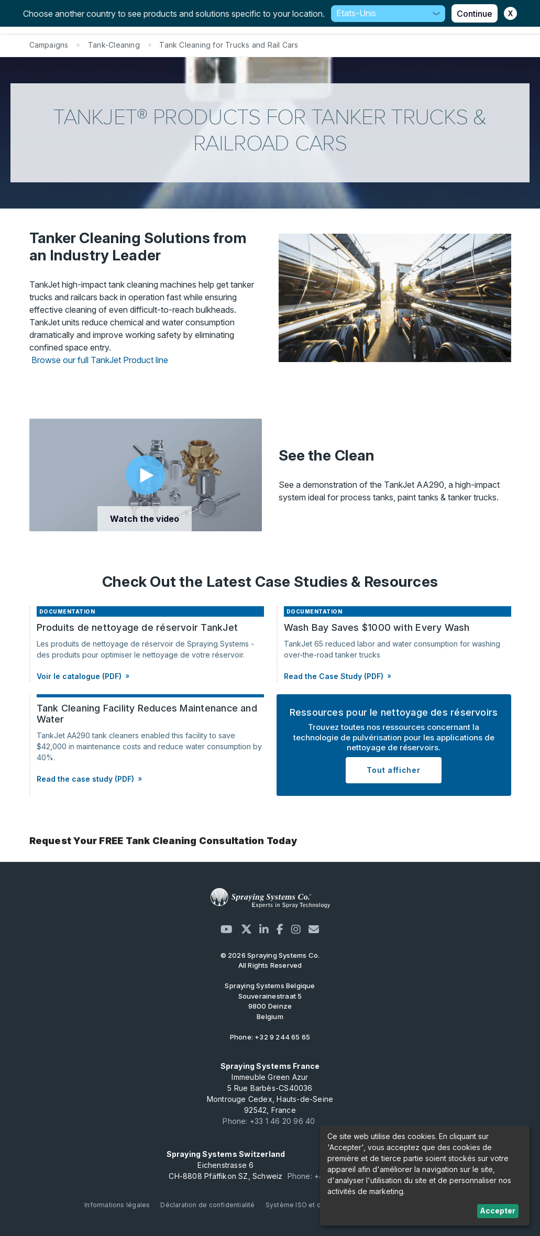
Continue (474, 13)
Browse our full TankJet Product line (99, 360)
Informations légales (117, 1205)
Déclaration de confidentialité (207, 1205)
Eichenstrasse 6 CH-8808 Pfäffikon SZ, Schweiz (226, 1165)
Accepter (497, 1210)
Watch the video (144, 518)
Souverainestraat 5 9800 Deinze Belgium (270, 1001)
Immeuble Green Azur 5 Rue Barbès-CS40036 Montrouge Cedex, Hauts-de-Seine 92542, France (270, 1088)
